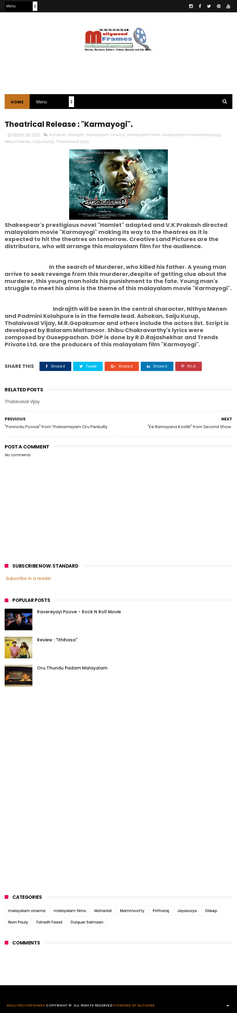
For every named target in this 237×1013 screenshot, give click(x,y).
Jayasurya (187, 910)
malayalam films (143, 134)
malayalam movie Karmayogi (192, 134)
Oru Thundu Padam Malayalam (72, 668)
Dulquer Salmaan (87, 922)
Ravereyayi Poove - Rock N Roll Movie (79, 612)
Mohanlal (103, 910)
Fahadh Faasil (49, 922)
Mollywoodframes (26, 1005)
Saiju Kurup (43, 141)
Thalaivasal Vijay (72, 141)
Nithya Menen (18, 141)
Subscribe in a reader (28, 578)
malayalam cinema (105, 134)
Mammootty (132, 910)
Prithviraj (161, 910)
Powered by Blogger (134, 1005)
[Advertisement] (118, 69)
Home (17, 102)
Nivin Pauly (18, 922)
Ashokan (57, 134)
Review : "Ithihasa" (57, 640)
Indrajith (76, 134)
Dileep (211, 910)
